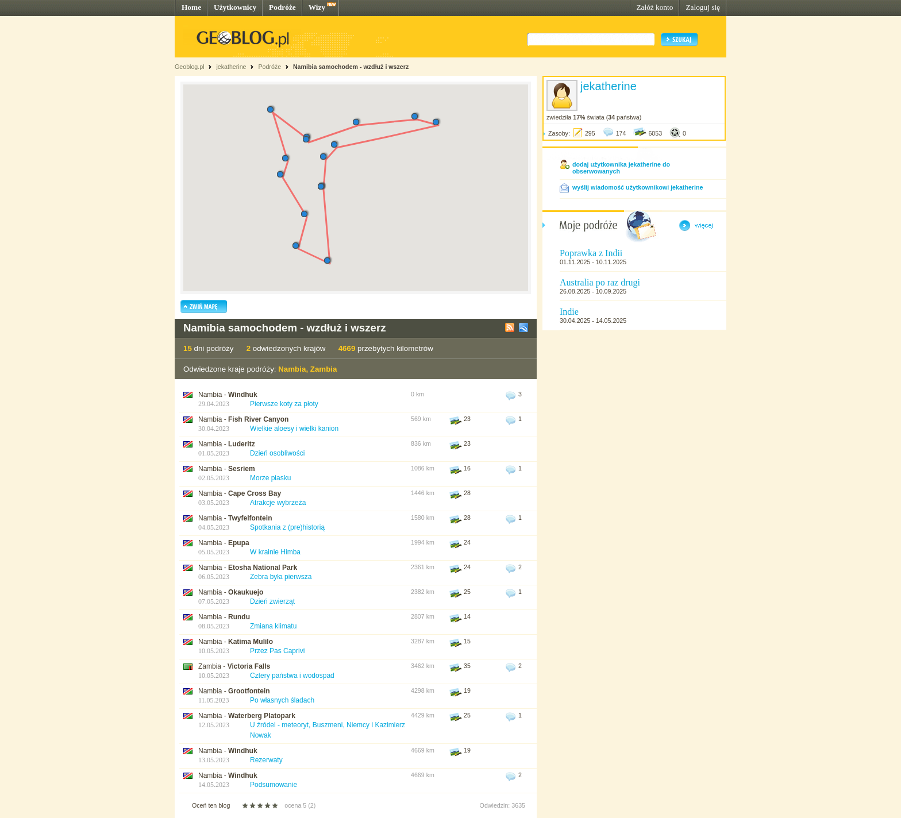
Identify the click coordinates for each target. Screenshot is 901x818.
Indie (569, 312)
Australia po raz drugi (600, 282)
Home (191, 7)
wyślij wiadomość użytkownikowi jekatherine (637, 187)
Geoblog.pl (190, 66)
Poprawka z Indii (591, 253)
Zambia (323, 369)
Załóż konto (654, 7)
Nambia (292, 369)
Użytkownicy (235, 7)
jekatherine (231, 66)
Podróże (282, 7)
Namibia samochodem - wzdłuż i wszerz (351, 66)
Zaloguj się (703, 7)
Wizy (317, 7)
